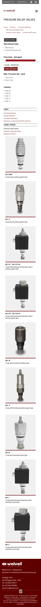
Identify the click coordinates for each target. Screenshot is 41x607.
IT (11, 2)
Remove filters (10, 40)
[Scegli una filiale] (23, 2)
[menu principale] (36, 11)
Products (13, 27)
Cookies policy (15, 597)
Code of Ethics (24, 597)
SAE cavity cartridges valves (15, 30)
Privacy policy (32, 597)
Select (7, 69)
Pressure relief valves (29, 32)
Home (6, 27)
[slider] (4, 60)
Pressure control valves (13, 32)
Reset (14, 69)
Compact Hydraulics (24, 27)
